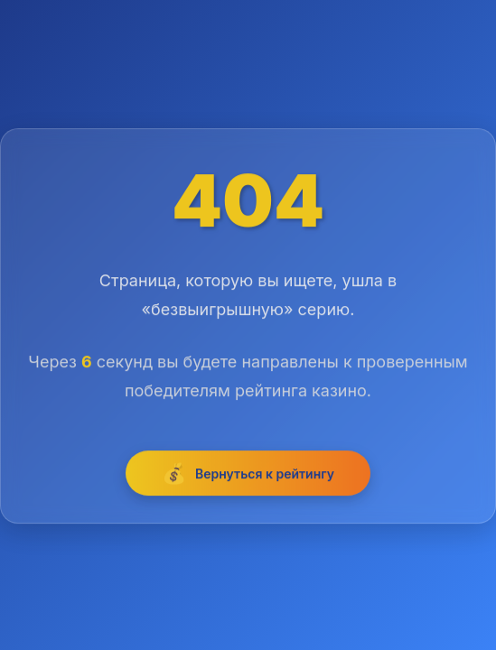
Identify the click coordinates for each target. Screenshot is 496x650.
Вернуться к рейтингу (248, 475)
